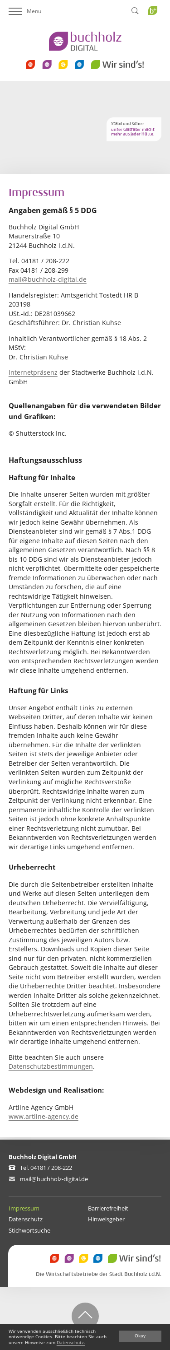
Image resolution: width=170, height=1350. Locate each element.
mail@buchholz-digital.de (48, 279)
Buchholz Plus (155, 28)
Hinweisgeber (106, 1219)
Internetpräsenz (33, 372)
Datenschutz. (71, 1342)
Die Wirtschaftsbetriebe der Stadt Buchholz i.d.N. (98, 1274)
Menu (25, 11)
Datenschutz (26, 1219)
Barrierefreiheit (108, 1208)
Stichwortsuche (29, 1230)
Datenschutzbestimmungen (51, 1066)
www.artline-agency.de (43, 1116)
